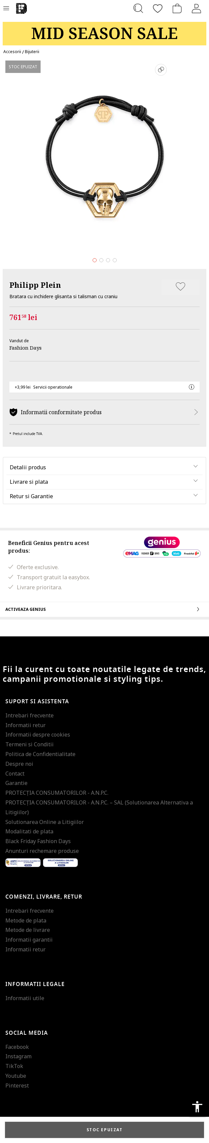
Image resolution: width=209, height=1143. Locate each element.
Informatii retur (25, 725)
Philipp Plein (35, 285)
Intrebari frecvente (29, 715)
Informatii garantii (29, 939)
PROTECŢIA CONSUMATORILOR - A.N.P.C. (56, 792)
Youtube (15, 1075)
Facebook (17, 1047)
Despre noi (19, 763)
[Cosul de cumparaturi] (177, 8)
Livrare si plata (29, 481)
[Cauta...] (138, 8)
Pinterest (17, 1085)
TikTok (14, 1066)
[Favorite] (157, 8)
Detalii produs (28, 467)
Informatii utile (24, 998)
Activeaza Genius (104, 609)
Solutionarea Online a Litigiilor (44, 822)
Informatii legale (35, 984)
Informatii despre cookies (37, 734)
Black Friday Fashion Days (38, 841)
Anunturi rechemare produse (42, 851)
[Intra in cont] (196, 8)
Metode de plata (25, 920)
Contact (14, 773)
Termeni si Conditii (29, 744)
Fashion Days (25, 347)
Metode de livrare (27, 930)
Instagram (18, 1056)
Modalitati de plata (29, 831)
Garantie (16, 783)
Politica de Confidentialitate (40, 754)
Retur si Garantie (31, 496)
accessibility (197, 1106)
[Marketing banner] (104, 30)
